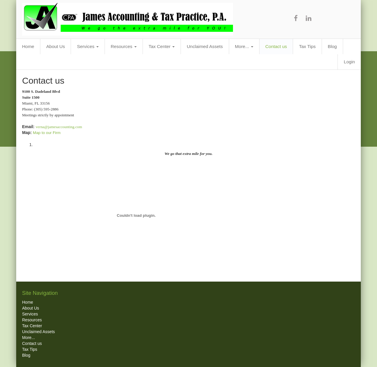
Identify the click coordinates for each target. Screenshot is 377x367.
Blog (332, 46)
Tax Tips (307, 46)
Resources (124, 46)
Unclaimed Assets (205, 46)
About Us (55, 46)
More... (244, 46)
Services (87, 46)
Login (349, 61)
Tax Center (162, 46)
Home (28, 46)
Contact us (276, 46)
